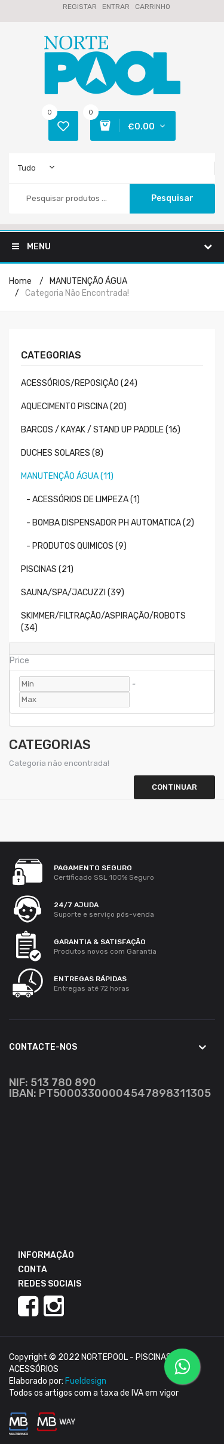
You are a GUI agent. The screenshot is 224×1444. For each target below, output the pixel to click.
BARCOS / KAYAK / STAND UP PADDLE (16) (100, 430)
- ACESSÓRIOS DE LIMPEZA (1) (80, 499)
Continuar (174, 787)
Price (19, 660)
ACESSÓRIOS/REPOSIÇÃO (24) (79, 383)
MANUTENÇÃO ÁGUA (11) (67, 476)
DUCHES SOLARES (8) (62, 453)
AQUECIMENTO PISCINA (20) (74, 406)
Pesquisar (172, 198)
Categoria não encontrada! (77, 293)
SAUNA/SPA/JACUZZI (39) (72, 593)
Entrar (116, 6)
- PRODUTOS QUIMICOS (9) (74, 546)
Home (20, 281)
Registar (80, 6)
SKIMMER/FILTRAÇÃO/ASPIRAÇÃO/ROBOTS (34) (103, 622)
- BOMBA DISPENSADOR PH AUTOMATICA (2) (107, 523)
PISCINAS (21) (47, 569)
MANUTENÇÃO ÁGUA (88, 281)
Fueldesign (85, 1381)
